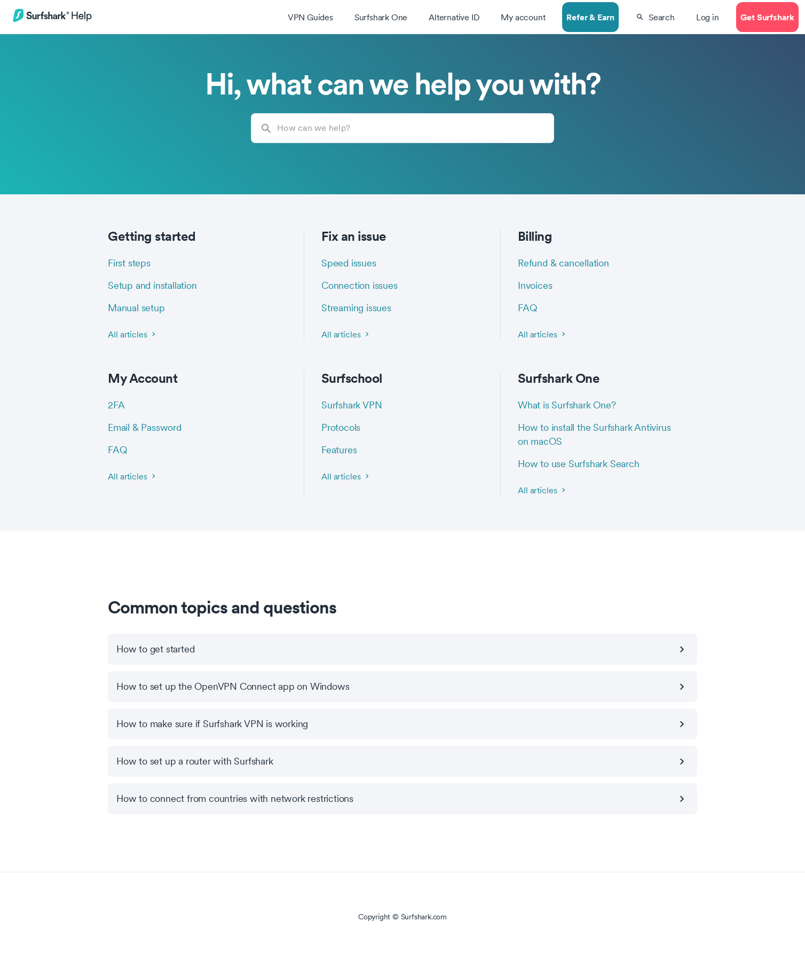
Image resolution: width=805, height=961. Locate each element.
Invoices (535, 285)
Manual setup (136, 308)
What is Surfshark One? (567, 405)
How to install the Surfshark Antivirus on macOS (594, 434)
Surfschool (351, 377)
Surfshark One (559, 377)
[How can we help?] (402, 128)
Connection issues (359, 285)
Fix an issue (353, 235)
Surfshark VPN (351, 405)
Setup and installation (152, 285)
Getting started (152, 235)
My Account (142, 377)
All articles (133, 334)
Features (339, 450)
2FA (116, 405)
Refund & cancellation (563, 263)
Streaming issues (356, 308)
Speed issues (348, 263)
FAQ (527, 308)
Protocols (340, 427)
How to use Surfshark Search (579, 464)
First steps (129, 263)
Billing (535, 235)
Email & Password (144, 427)
